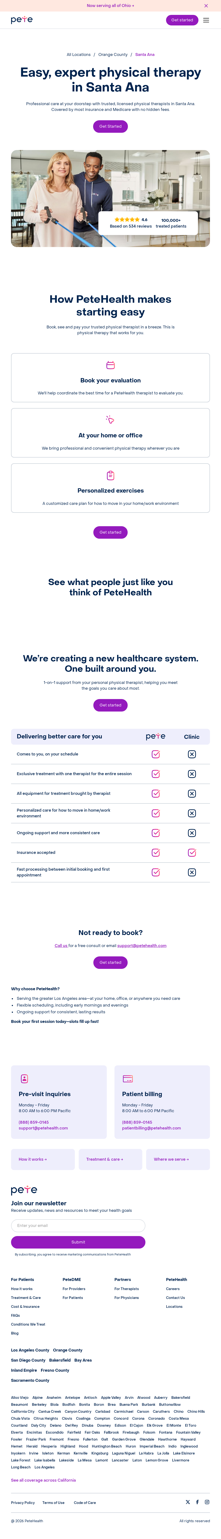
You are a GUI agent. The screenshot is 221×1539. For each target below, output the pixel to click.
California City (23, 1411)
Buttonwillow (170, 1404)
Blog (14, 1333)
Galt (104, 1439)
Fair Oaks (92, 1432)
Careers (173, 1289)
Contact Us (175, 1298)
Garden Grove (124, 1439)
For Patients (73, 1298)
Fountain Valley (188, 1432)
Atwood (143, 1397)
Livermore (180, 1460)
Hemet (17, 1446)
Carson (143, 1411)
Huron (131, 1446)
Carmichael (123, 1411)
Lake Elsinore (184, 1453)
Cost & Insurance (25, 1306)
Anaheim (54, 1397)
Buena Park (128, 1404)
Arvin (129, 1397)
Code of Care (85, 1503)
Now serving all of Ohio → (110, 5)
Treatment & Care (26, 1298)
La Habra (146, 1453)
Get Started (110, 126)
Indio (172, 1446)
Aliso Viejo (20, 1397)
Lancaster (120, 1460)
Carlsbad (102, 1411)
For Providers (74, 1289)
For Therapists (126, 1289)
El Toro (190, 1425)
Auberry (160, 1397)
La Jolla (163, 1453)
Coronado (156, 1418)
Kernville (81, 1453)
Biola (54, 1404)
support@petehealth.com (142, 945)
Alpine (37, 1397)
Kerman (63, 1453)
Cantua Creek (49, 1411)
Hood (83, 1446)
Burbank (148, 1404)
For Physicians (126, 1298)
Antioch (90, 1397)
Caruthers (161, 1411)
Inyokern (18, 1453)
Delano (55, 1425)
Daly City (38, 1425)
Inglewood (189, 1446)
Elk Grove (155, 1425)
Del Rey (71, 1425)
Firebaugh (131, 1432)
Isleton (48, 1453)
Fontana (165, 1432)
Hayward (188, 1439)
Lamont (102, 1460)
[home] (22, 20)
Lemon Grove (157, 1460)
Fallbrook (111, 1432)
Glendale (147, 1439)
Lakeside (66, 1460)
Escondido (55, 1432)
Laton (137, 1460)
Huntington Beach (107, 1446)
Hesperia (49, 1446)
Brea (112, 1404)
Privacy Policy (23, 1503)
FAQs (15, 1315)
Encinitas (34, 1432)
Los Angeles (45, 1467)
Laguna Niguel (123, 1453)
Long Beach (21, 1467)
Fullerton (90, 1439)
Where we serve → (171, 1159)
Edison (120, 1425)
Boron (99, 1404)
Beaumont (19, 1404)
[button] (205, 20)
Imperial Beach (152, 1446)
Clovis (67, 1418)
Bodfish (68, 1404)
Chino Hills (196, 1411)
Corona (138, 1418)
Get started (182, 20)
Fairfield (74, 1432)
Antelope (72, 1397)
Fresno (73, 1439)
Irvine (33, 1453)
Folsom (149, 1432)
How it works (22, 1289)
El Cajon (136, 1425)
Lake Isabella (44, 1460)
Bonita (84, 1404)
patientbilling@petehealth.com (151, 1128)
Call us (61, 945)
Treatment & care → (104, 1159)
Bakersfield (180, 1397)
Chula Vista (20, 1418)
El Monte (174, 1425)
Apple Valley (111, 1397)
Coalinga (83, 1418)
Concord (121, 1418)
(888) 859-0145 (34, 1122)
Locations (174, 1306)
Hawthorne (167, 1439)
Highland (67, 1446)
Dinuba (87, 1425)
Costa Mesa (179, 1418)
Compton (102, 1418)
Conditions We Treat (28, 1324)
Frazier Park (36, 1439)
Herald (31, 1446)
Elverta (17, 1432)
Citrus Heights (46, 1418)
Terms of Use (53, 1503)
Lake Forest (20, 1460)
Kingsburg (99, 1453)
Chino (179, 1411)
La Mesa (85, 1460)
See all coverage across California (43, 1480)
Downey (104, 1425)
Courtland (19, 1425)
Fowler (16, 1439)
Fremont (57, 1439)
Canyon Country (78, 1411)
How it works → (33, 1159)
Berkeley (39, 1404)
